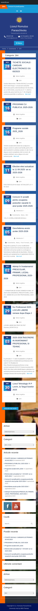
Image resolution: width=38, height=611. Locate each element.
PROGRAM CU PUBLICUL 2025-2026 (16, 463)
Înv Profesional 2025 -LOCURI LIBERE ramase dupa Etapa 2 (22, 310)
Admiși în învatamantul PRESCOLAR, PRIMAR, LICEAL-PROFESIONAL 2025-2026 (18, 272)
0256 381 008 (9, 36)
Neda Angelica (20, 76)
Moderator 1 (20, 210)
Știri (20, 80)
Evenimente (16, 215)
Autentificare (5, 2)
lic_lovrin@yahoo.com (11, 38)
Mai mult (28, 94)
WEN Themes (24, 608)
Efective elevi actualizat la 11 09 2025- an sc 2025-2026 (23, 169)
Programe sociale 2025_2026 (14, 469)
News (22, 215)
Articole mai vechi (10, 408)
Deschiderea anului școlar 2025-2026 (16, 486)
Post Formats (25, 242)
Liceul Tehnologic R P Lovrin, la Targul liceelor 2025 (23, 387)
